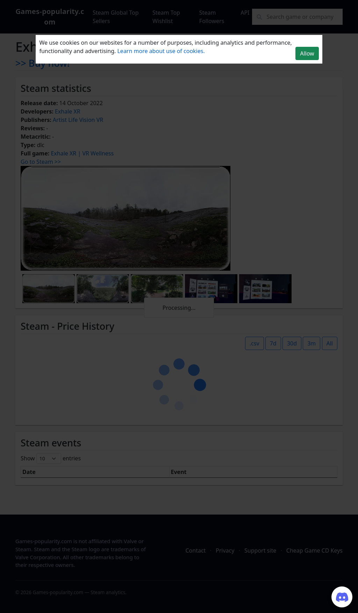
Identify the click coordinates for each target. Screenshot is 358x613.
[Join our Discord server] (341, 596)
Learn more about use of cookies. (161, 51)
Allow (307, 53)
